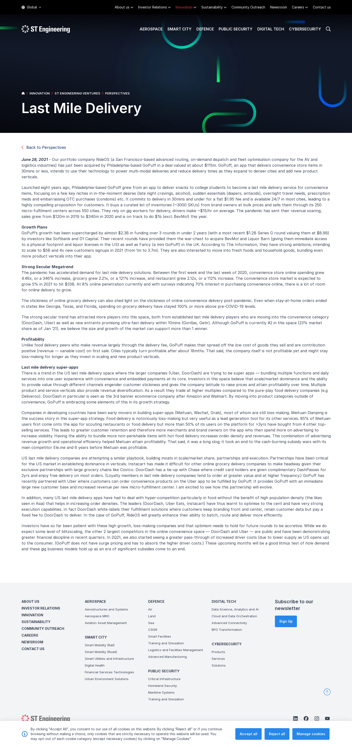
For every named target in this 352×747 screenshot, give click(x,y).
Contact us (322, 7)
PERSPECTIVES (117, 93)
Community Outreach (248, 7)
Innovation (184, 7)
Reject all (277, 738)
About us (122, 7)
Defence (205, 29)
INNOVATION (39, 93)
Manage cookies (311, 738)
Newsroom (278, 7)
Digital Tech (270, 29)
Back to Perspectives (44, 147)
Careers (298, 7)
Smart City (179, 29)
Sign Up (286, 621)
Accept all (248, 738)
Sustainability (212, 7)
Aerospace (151, 29)
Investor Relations (152, 7)
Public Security (235, 29)
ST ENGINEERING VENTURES (77, 93)
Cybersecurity (305, 29)
